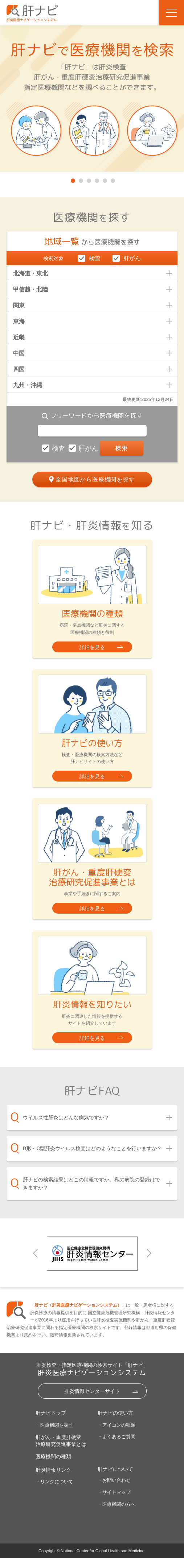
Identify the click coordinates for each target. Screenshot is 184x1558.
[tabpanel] (92, 98)
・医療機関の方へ (116, 1504)
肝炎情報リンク (53, 1470)
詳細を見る (92, 647)
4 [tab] (96, 179)
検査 (59, 448)
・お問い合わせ (114, 1480)
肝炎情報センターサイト (92, 1391)
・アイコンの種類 (116, 1425)
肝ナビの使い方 (115, 1413)
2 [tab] (80, 179)
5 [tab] (104, 179)
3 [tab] (88, 179)
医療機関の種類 (53, 1456)
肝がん (89, 448)
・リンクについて (54, 1481)
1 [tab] (72, 179)
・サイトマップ (114, 1492)
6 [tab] (112, 179)
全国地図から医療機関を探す (95, 479)
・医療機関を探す (54, 1425)
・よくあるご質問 (116, 1436)
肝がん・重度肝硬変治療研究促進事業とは (61, 1440)
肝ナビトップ (51, 1413)
